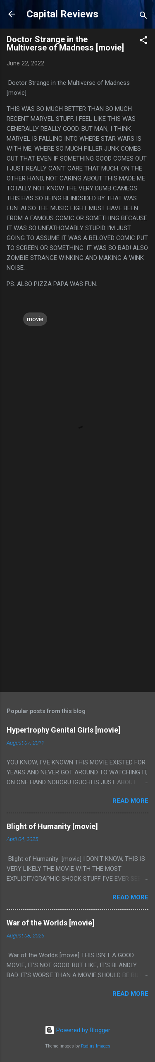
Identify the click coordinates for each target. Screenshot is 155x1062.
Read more (130, 801)
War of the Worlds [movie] (51, 922)
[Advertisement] (77, 601)
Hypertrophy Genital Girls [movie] (64, 730)
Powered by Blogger (77, 1030)
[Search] (143, 16)
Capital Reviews (62, 14)
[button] (143, 41)
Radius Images (95, 1046)
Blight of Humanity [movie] (52, 826)
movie (35, 319)
